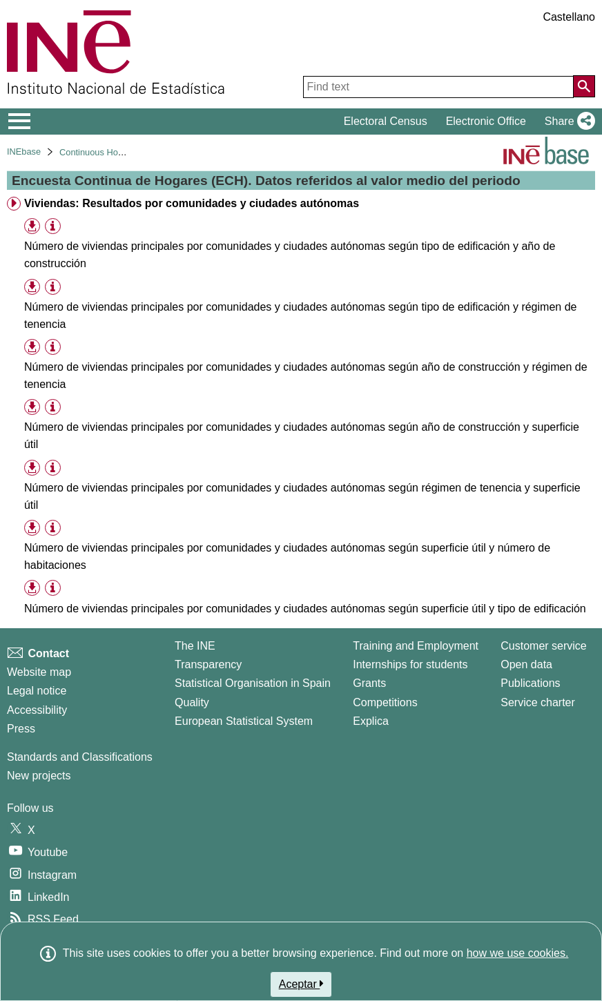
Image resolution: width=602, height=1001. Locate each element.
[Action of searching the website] (584, 86)
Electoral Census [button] (385, 121)
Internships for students (410, 664)
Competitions (385, 702)
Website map (39, 672)
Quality (192, 702)
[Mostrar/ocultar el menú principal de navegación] (19, 121)
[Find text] (438, 87)
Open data (526, 664)
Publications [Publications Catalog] (530, 683)
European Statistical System (244, 721)
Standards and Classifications (80, 757)
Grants (369, 683)
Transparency (208, 664)
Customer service (543, 646)
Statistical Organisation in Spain (253, 683)
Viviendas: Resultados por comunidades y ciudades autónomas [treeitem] (191, 203)
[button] (567, 121)
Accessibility (37, 710)
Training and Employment (415, 646)
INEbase (24, 151)
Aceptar (301, 984)
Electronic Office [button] (486, 121)
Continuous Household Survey (119, 152)
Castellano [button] (569, 17)
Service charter (538, 702)
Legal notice (36, 691)
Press (21, 729)
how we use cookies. (518, 953)
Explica (371, 721)
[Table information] (52, 226)
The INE (195, 646)
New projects (38, 775)
